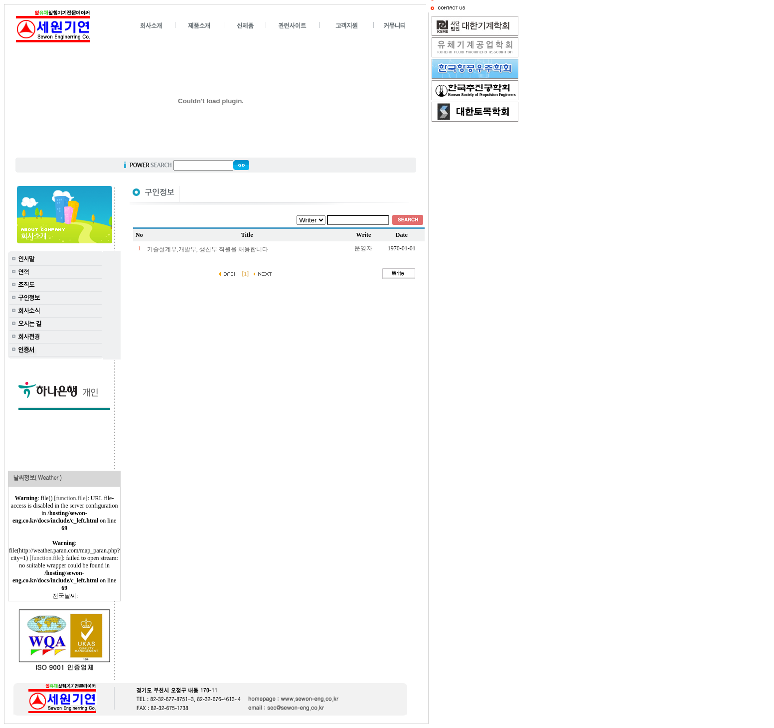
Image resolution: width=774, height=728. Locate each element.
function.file (71, 498)
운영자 (363, 248)
